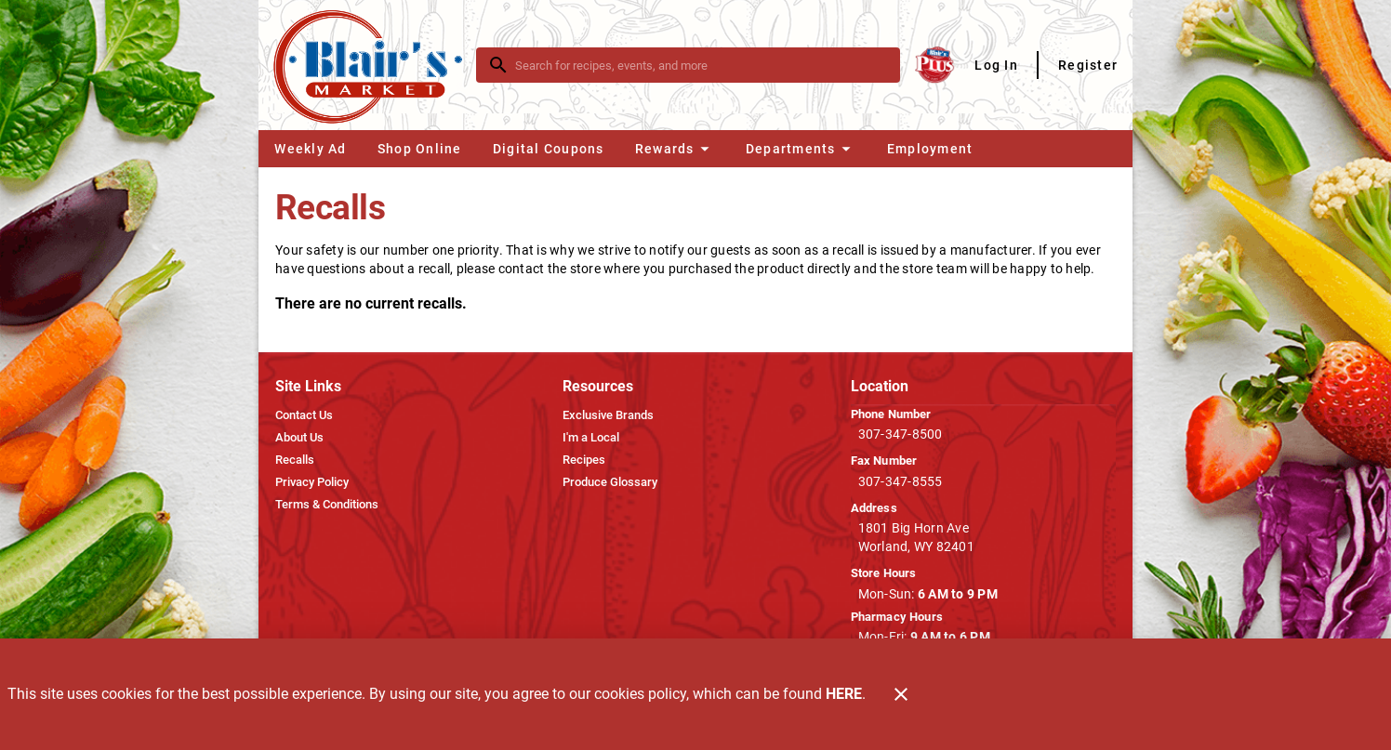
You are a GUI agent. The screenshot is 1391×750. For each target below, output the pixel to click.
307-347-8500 (900, 434)
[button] (674, 148)
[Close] (901, 694)
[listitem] (304, 415)
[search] (701, 65)
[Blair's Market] (373, 65)
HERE (844, 694)
